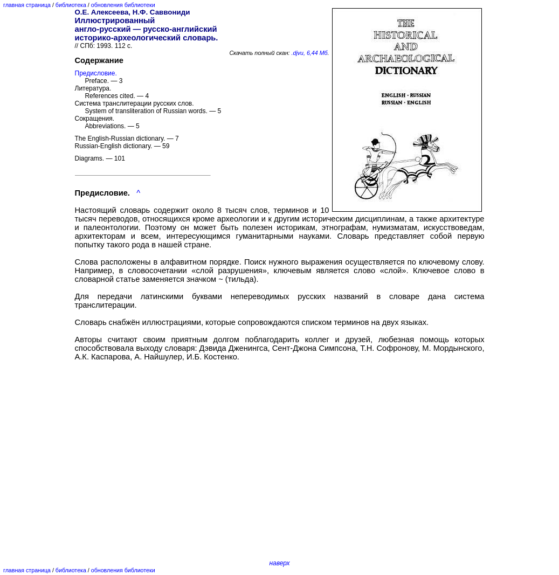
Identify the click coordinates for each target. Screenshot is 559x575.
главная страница (27, 5)
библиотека (71, 5)
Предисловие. (96, 73)
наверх (279, 563)
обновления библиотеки (123, 5)
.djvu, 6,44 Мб (310, 53)
